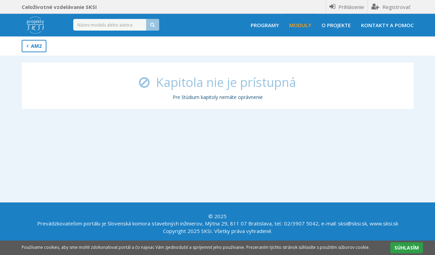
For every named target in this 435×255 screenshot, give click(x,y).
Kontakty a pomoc (387, 25)
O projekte (336, 25)
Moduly (300, 25)
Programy (265, 25)
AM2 (34, 46)
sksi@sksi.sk (352, 223)
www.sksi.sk (384, 223)
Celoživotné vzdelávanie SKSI (59, 6)
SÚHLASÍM (406, 247)
